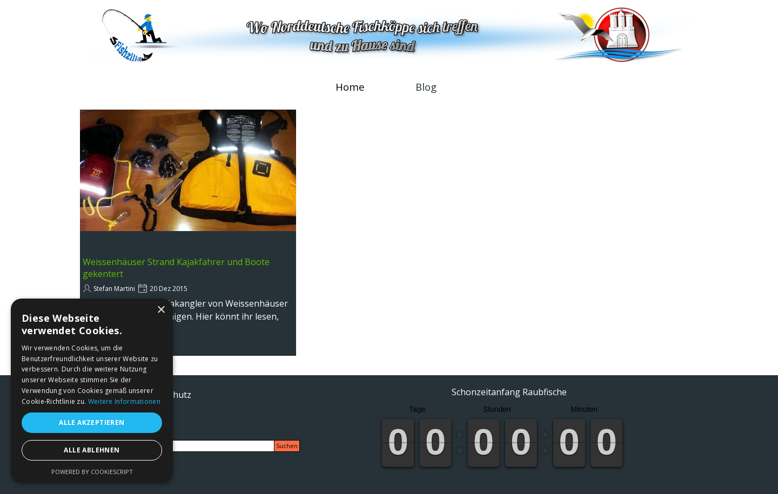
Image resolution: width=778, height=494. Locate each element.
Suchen (287, 446)
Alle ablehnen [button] (91, 450)
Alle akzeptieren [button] (91, 422)
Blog (426, 86)
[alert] (92, 391)
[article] (188, 233)
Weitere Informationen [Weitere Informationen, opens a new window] (124, 401)
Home (350, 86)
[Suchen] (179, 446)
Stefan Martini (114, 288)
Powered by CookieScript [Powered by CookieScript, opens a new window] (92, 472)
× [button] (161, 310)
